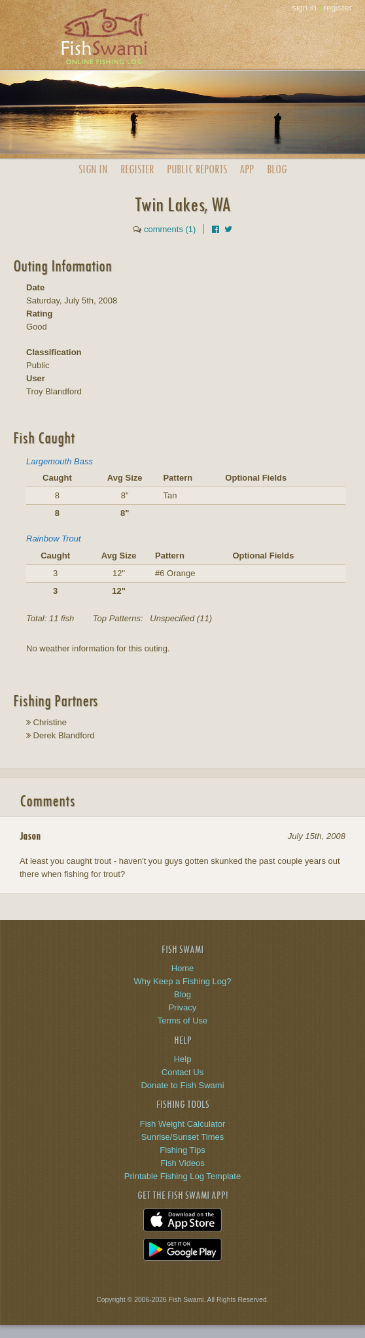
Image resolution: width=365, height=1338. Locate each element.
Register (137, 169)
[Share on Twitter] (228, 229)
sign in (304, 7)
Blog (277, 169)
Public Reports (197, 169)
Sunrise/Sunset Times (182, 1137)
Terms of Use (183, 1020)
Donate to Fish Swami (182, 1085)
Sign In (92, 169)
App (246, 169)
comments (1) (170, 229)
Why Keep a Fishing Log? (183, 981)
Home (182, 968)
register (338, 7)
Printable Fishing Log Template (182, 1176)
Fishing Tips (182, 1150)
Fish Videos (182, 1163)
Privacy (183, 1007)
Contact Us (182, 1072)
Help (183, 1059)
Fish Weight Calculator (183, 1124)
